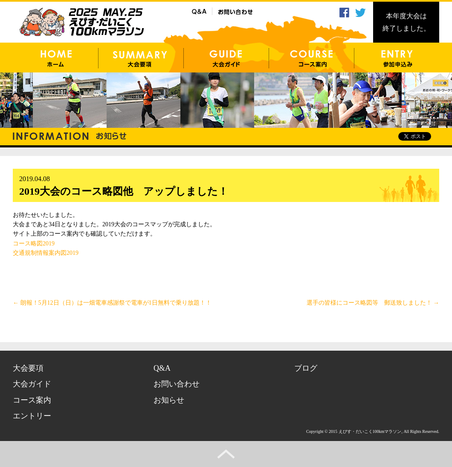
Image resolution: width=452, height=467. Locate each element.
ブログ (305, 368)
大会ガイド (32, 384)
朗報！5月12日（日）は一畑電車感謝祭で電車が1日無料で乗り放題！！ (112, 303)
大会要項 (28, 368)
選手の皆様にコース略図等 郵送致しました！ (373, 303)
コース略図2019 (34, 243)
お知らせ (169, 400)
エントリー (32, 416)
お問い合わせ (177, 384)
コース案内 (32, 400)
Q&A (162, 368)
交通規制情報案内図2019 (45, 253)
